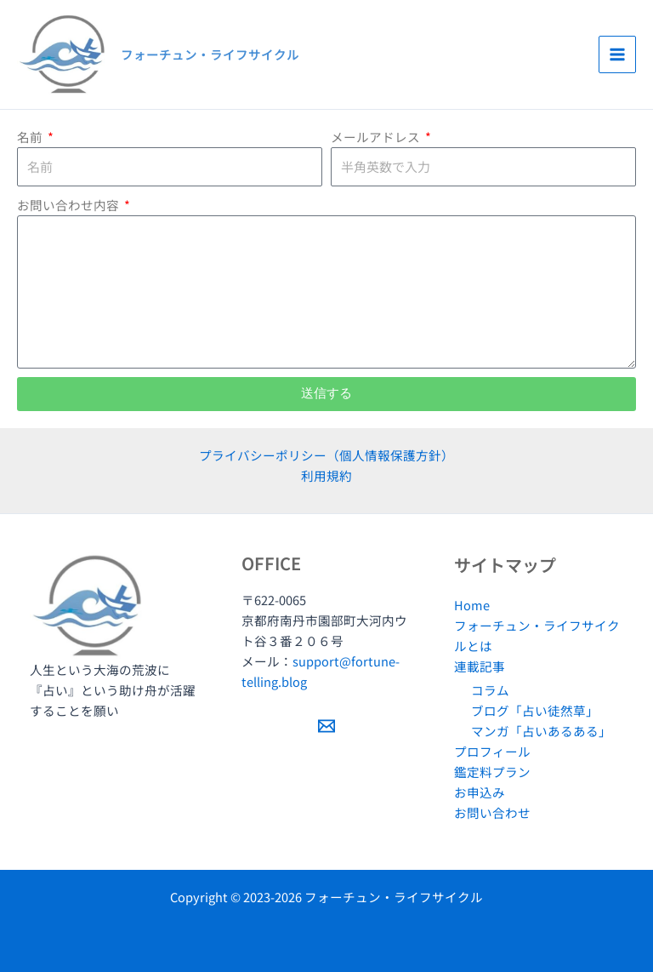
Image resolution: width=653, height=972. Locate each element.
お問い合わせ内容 (69, 205)
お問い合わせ (492, 812)
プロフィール (492, 751)
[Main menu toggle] (617, 54)
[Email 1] (326, 726)
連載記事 (479, 666)
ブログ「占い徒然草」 (535, 710)
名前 (31, 137)
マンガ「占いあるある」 (541, 731)
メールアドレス (377, 137)
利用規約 (326, 475)
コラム (490, 690)
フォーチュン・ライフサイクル (210, 54)
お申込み (479, 792)
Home (472, 605)
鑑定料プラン (492, 771)
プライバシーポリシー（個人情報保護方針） (326, 455)
